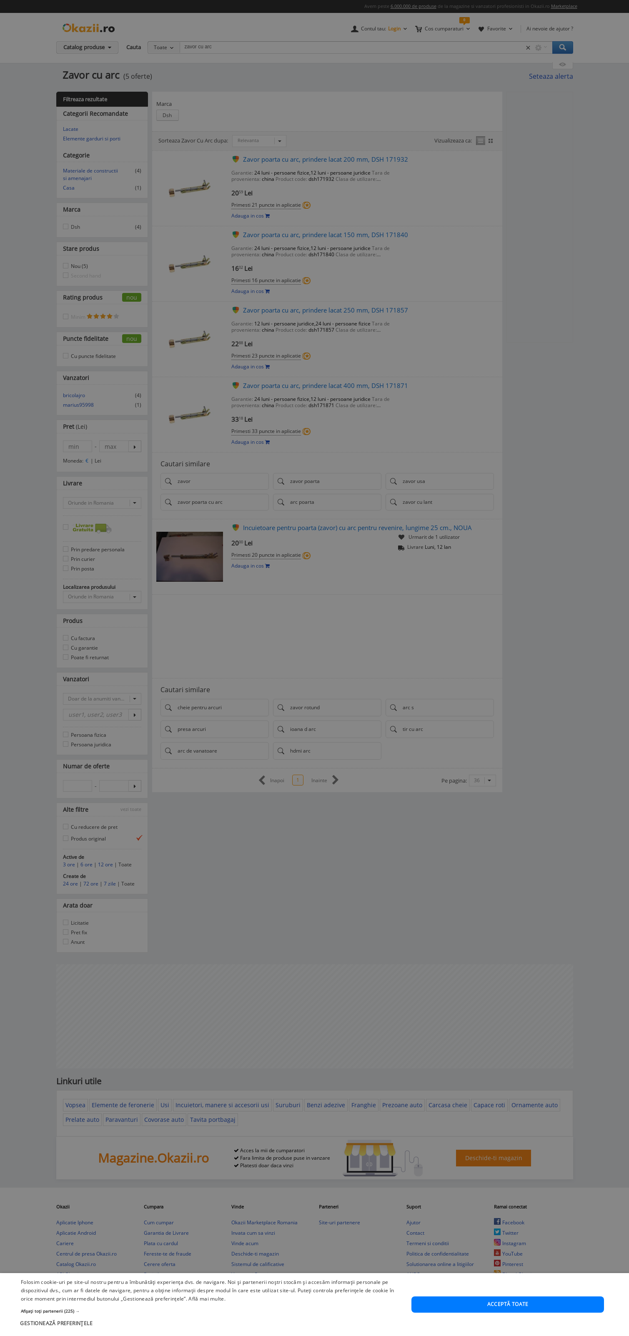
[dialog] (314, 668)
